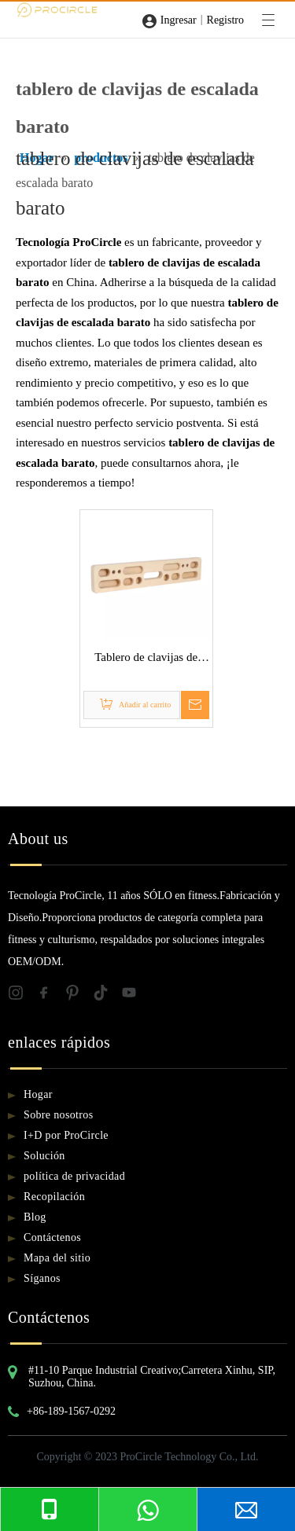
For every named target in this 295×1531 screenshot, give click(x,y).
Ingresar (178, 20)
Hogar (38, 1094)
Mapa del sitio (57, 1258)
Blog (35, 1217)
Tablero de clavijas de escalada (145, 659)
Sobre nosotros (59, 1115)
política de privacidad (74, 1176)
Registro (225, 20)
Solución (44, 1156)
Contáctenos (52, 1237)
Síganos (42, 1278)
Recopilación (54, 1196)
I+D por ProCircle (66, 1135)
